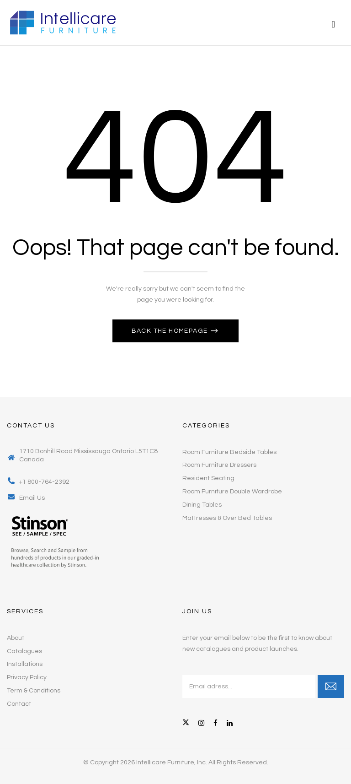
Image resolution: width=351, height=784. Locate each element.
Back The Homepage (171, 331)
